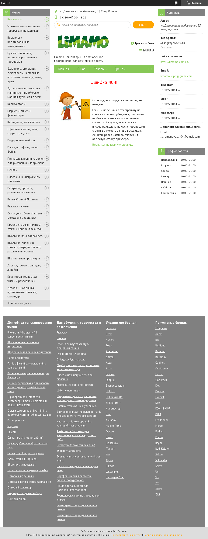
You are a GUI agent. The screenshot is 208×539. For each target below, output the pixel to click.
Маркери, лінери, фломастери (75, 385)
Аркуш (110, 357)
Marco (159, 426)
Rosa (109, 345)
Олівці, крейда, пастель (71, 359)
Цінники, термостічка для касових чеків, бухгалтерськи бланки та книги (28, 387)
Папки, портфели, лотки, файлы (22, 149)
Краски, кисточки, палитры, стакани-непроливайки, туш (24, 227)
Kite (157, 403)
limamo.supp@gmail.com (176, 76)
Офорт (110, 431)
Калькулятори (16, 420)
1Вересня (161, 328)
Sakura (159, 454)
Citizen (159, 374)
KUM (158, 414)
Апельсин (112, 351)
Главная (63, 68)
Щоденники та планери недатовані (29, 352)
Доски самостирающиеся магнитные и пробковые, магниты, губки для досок (24, 92)
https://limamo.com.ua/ (174, 62)
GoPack (159, 397)
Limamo (111, 328)
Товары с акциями (19, 303)
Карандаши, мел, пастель (23, 122)
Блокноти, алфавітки (69, 451)
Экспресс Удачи (115, 385)
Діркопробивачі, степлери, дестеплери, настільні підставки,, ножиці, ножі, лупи (27, 401)
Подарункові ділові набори (24, 493)
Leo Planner (162, 420)
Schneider (161, 460)
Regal (158, 443)
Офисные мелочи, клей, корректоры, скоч (22, 131)
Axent (158, 334)
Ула (108, 454)
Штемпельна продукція (21, 464)
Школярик (112, 471)
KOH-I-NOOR (162, 408)
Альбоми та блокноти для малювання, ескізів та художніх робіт (76, 435)
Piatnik (159, 437)
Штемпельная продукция (23, 258)
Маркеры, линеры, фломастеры (19, 113)
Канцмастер (113, 408)
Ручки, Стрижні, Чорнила (22, 199)
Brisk (109, 334)
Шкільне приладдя (68, 390)
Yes (157, 483)
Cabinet (159, 362)
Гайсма (110, 374)
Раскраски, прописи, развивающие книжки (21, 190)
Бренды (120, 68)
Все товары (14, 19)
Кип (108, 414)
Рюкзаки (62, 332)
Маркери (12, 426)
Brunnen (160, 351)
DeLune (159, 391)
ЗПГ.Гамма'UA (114, 397)
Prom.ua (122, 531)
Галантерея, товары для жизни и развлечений (22, 279)
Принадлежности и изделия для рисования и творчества (25, 161)
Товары (99, 68)
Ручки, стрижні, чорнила (22, 459)
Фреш (109, 460)
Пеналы (12, 170)
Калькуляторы (16, 104)
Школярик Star (115, 477)
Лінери (11, 432)
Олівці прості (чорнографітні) (25, 437)
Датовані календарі (19, 487)
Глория (110, 380)
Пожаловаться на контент (126, 534)
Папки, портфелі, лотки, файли (25, 453)
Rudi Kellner (162, 448)
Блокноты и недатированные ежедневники (18, 42)
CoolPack (161, 380)
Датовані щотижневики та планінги (29, 482)
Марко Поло (113, 426)
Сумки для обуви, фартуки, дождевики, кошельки (24, 215)
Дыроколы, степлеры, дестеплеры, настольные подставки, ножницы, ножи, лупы (24, 75)
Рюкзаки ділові (16, 499)
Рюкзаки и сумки (18, 206)
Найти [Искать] (143, 24)
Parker (159, 431)
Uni (157, 471)
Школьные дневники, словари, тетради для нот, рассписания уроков (24, 247)
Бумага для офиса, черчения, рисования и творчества (22, 57)
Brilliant (160, 345)
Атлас (109, 368)
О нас (81, 68)
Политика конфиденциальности (162, 534)
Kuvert (110, 340)
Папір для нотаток (18, 358)
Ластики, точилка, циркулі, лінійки (27, 470)
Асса (109, 362)
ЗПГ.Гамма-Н (113, 403)
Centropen (161, 368)
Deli (157, 385)
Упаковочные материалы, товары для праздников (23, 28)
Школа (110, 466)
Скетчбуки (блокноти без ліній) (76, 445)
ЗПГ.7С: (110, 391)
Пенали (61, 338)
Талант (110, 448)
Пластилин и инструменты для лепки (23, 179)
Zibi (157, 494)
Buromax (160, 357)
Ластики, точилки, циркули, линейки (24, 267)
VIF (157, 477)
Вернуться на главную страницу (112, 144)
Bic (157, 340)
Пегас (109, 437)
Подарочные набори (21, 140)
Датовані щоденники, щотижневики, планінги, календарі (22, 292)
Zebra (158, 489)
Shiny (158, 466)
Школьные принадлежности (25, 236)
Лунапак (111, 420)
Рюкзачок (112, 443)
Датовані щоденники (20, 476)
